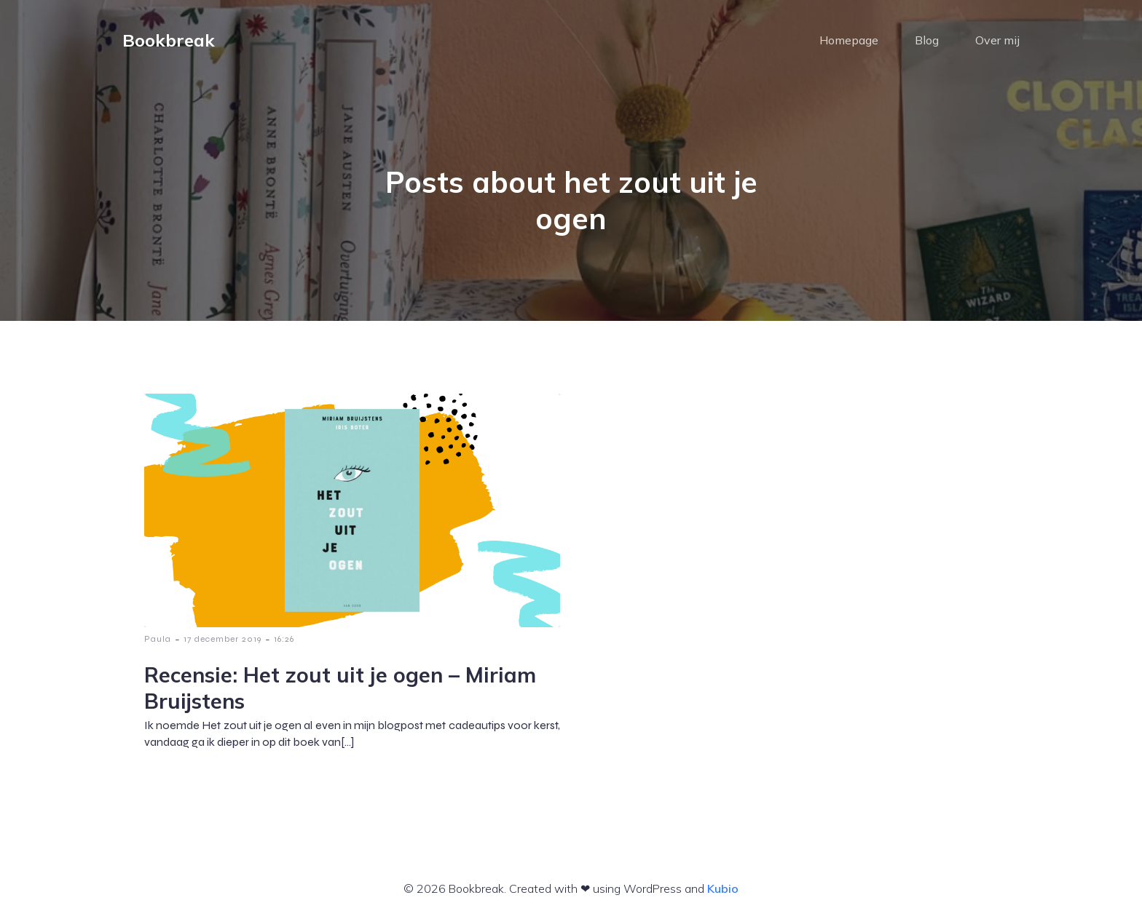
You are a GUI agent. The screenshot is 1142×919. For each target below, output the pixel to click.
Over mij (997, 40)
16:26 (284, 639)
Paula (157, 639)
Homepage (848, 40)
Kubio (723, 888)
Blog (927, 40)
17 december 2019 (222, 639)
